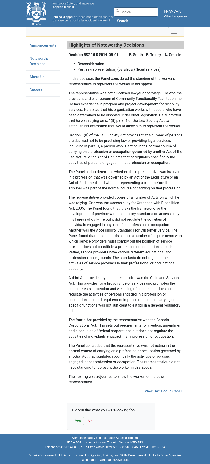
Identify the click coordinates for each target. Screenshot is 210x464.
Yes (78, 421)
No (90, 421)
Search (122, 21)
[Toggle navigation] (174, 31)
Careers (36, 90)
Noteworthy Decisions (44, 61)
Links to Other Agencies (165, 455)
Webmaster (89, 459)
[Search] (136, 12)
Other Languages (175, 16)
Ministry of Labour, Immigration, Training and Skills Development (102, 455)
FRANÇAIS (172, 11)
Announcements (43, 45)
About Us (37, 77)
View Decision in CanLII (164, 391)
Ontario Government (42, 455)
